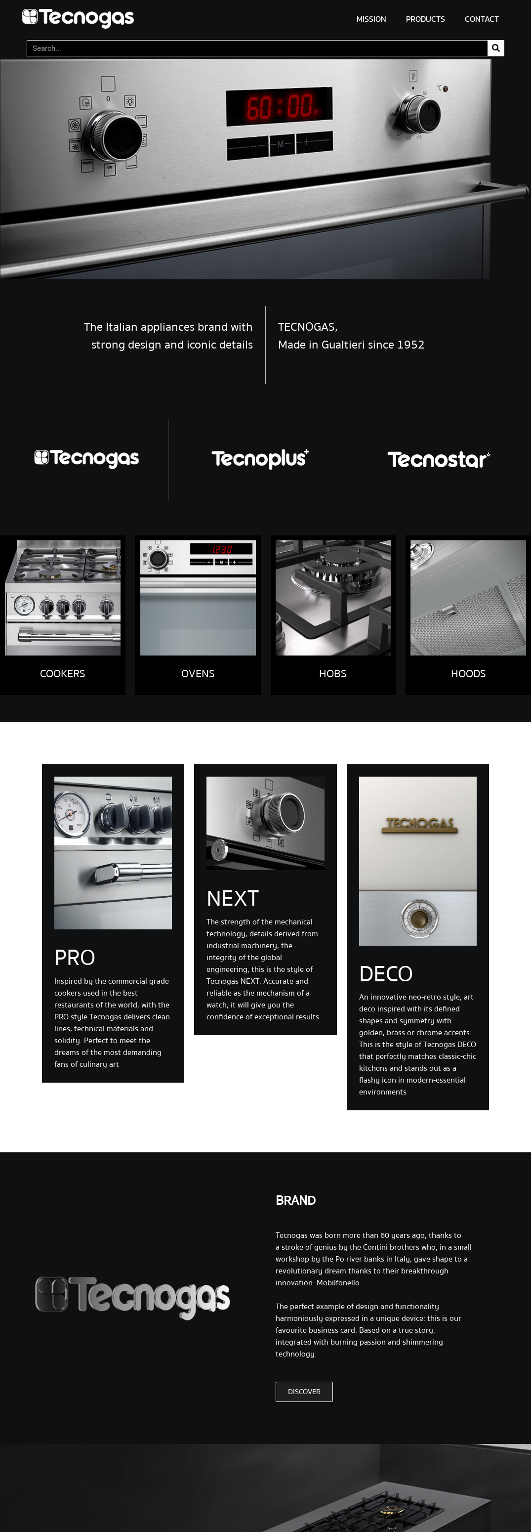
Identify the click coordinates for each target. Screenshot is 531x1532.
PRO (74, 958)
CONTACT (482, 19)
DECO (386, 974)
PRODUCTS (425, 19)
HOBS (333, 673)
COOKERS (62, 673)
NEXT (232, 898)
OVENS (198, 673)
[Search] (496, 48)
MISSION (371, 19)
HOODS (468, 673)
